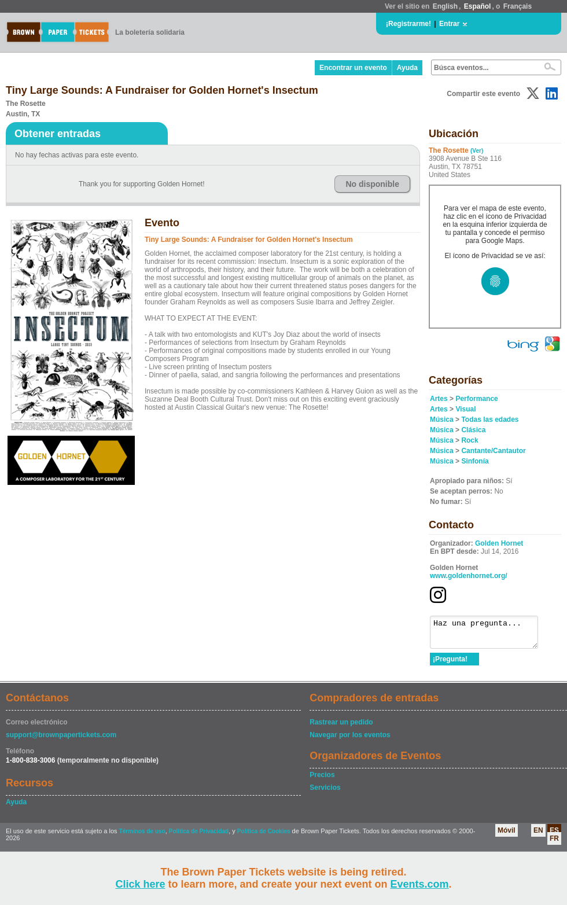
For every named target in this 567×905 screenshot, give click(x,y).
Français (517, 6)
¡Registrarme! (408, 24)
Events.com (420, 884)
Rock (469, 440)
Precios (322, 780)
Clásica (473, 430)
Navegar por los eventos (350, 740)
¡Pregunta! (450, 664)
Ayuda (407, 68)
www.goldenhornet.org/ (468, 576)
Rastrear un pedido (341, 727)
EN (538, 836)
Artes (439, 399)
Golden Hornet (499, 543)
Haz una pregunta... (490, 635)
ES (554, 836)
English (445, 6)
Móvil (507, 836)
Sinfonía (474, 461)
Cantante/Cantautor (493, 451)
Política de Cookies (263, 836)
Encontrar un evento (353, 68)
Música (442, 419)
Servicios (325, 793)
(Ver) (476, 151)
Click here (140, 884)
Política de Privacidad (199, 836)
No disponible (372, 184)
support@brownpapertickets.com (61, 740)
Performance (476, 399)
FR (554, 844)
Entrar (449, 24)
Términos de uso (142, 836)
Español (477, 6)
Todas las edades (489, 419)
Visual (465, 409)
